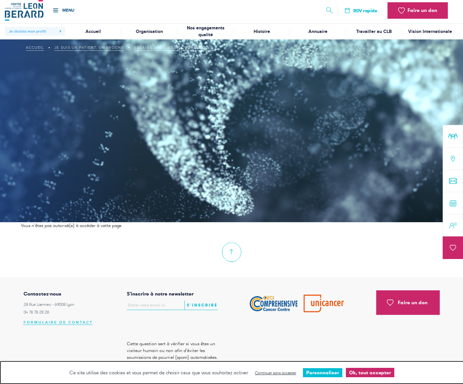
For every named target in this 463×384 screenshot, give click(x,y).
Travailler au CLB (374, 31)
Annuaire (317, 31)
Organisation (149, 31)
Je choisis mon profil (27, 31)
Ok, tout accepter (370, 372)
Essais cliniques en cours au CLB (173, 47)
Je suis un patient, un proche (89, 47)
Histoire (262, 31)
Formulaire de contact (58, 322)
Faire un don (407, 302)
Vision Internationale (430, 31)
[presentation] (164, 323)
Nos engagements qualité (206, 31)
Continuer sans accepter (275, 372)
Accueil (93, 31)
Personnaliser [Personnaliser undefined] (322, 372)
